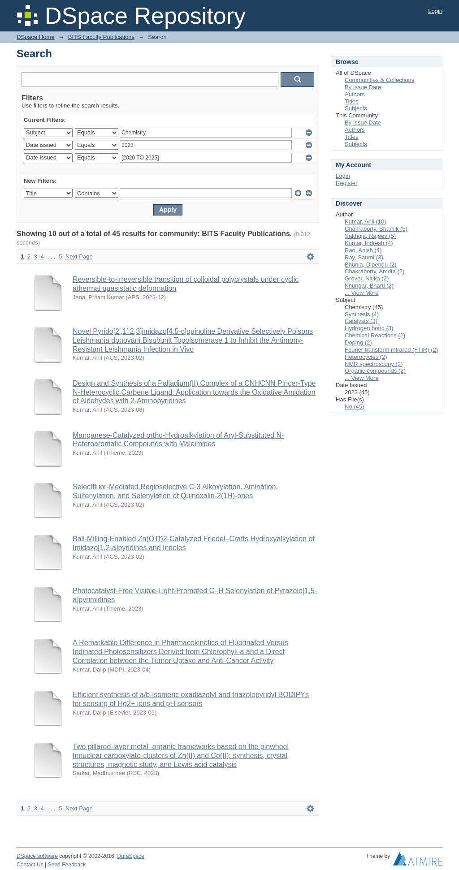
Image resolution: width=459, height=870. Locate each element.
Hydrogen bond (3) (369, 328)
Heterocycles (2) (366, 356)
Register (346, 183)
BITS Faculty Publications (101, 37)
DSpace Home (36, 37)
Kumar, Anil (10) (365, 221)
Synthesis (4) (362, 314)
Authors (355, 94)
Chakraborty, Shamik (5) (376, 228)
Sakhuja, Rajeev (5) (370, 236)
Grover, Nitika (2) (367, 278)
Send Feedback (67, 864)
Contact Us (30, 864)
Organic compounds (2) (375, 370)
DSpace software (37, 856)
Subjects (356, 108)
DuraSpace (130, 856)
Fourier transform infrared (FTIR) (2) (391, 349)
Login (435, 11)
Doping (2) (358, 342)
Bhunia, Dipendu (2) (371, 264)
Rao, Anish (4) (363, 250)
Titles (352, 101)
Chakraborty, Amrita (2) (374, 271)
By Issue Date (363, 87)
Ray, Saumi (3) (364, 257)
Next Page (79, 256)
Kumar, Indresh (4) (369, 243)
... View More (362, 292)
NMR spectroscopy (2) (374, 364)
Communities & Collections (379, 80)
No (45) (354, 406)
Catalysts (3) (361, 321)
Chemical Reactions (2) (375, 335)
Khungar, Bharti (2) (369, 285)
